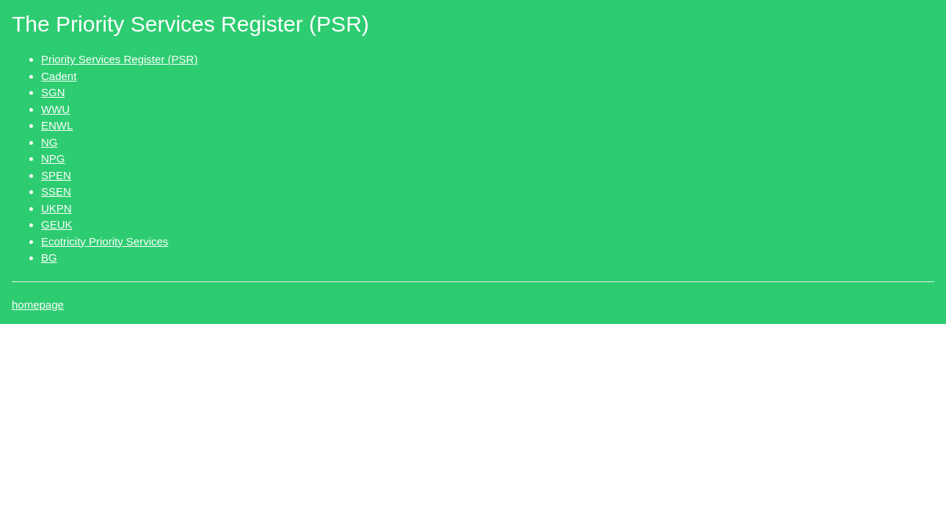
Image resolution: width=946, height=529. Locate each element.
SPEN (56, 175)
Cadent (58, 76)
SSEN (56, 191)
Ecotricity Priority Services (104, 241)
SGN (53, 92)
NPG (53, 158)
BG (49, 257)
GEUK (57, 224)
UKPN (56, 208)
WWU (55, 109)
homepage (38, 304)
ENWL (57, 125)
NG (49, 142)
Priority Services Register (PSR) (119, 59)
